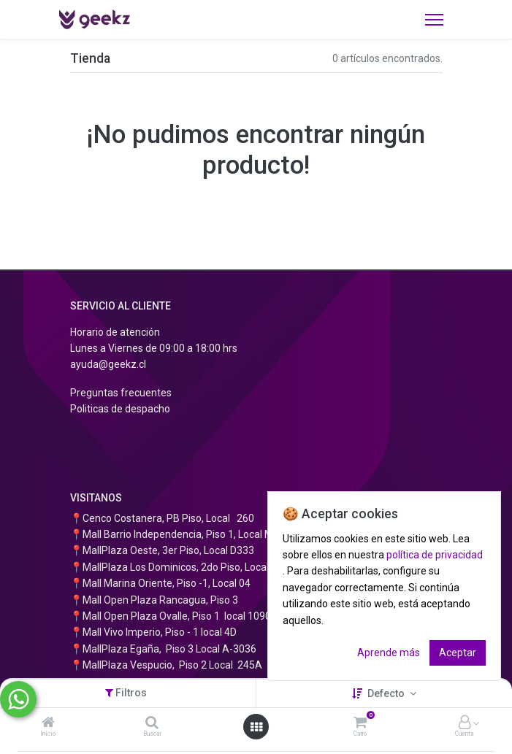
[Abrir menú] (256, 727)
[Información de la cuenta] (464, 723)
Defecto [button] (387, 693)
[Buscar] (151, 723)
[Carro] (360, 723)
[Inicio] (48, 723)
